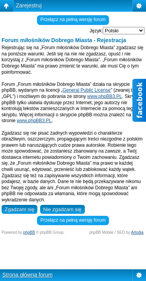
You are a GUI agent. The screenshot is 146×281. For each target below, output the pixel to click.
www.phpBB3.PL (104, 96)
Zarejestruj (29, 5)
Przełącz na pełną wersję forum (73, 19)
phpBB (29, 232)
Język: (96, 31)
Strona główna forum (27, 275)
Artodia (137, 232)
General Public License (87, 90)
